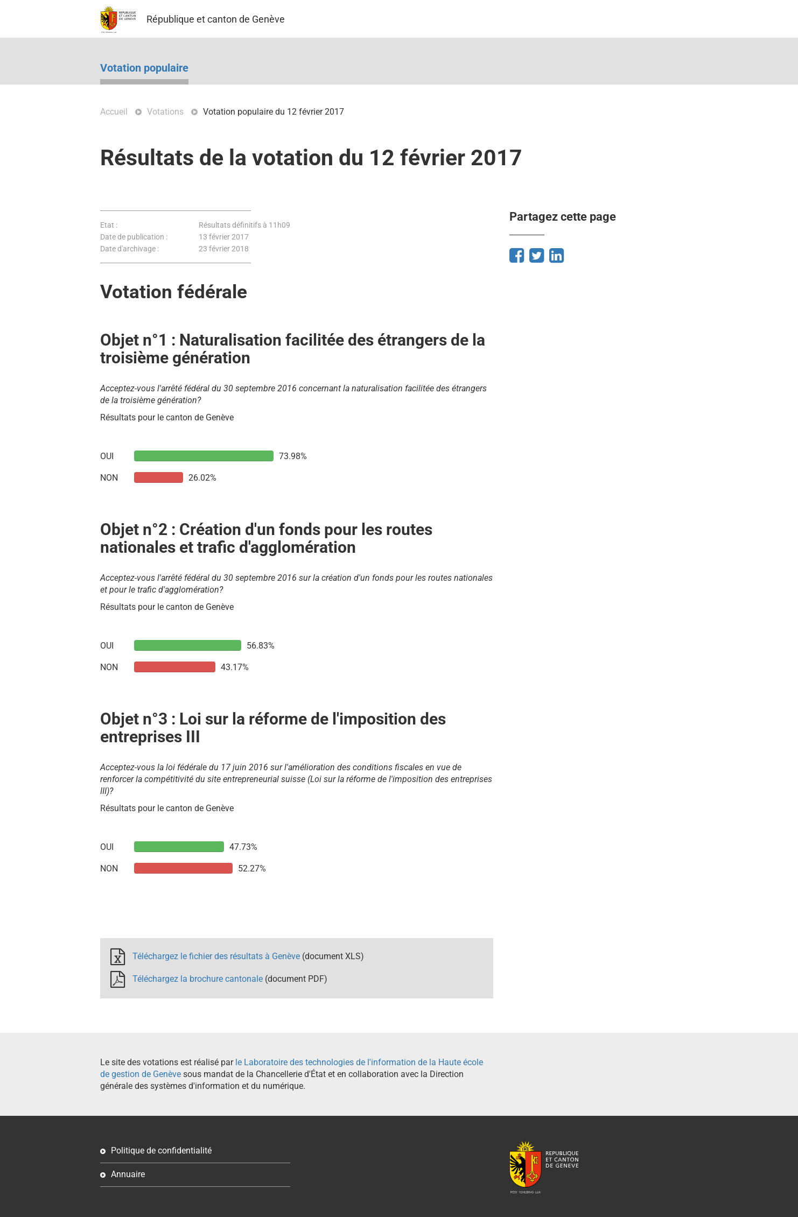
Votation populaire (144, 68)
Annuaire (128, 1174)
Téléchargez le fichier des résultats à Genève (216, 956)
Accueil (114, 112)
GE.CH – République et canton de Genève (118, 19)
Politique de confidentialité (161, 1150)
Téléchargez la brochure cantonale (197, 979)
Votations (165, 112)
